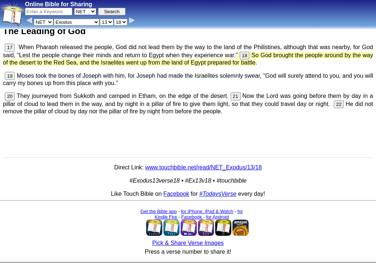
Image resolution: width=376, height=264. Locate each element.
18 (244, 55)
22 (338, 104)
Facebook (176, 194)
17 (9, 47)
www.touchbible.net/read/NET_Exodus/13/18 (203, 167)
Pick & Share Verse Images (188, 243)
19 (9, 76)
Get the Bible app (158, 211)
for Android (217, 217)
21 (235, 96)
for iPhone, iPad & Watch (207, 211)
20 (9, 96)
